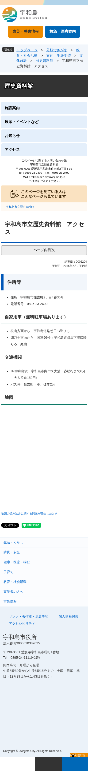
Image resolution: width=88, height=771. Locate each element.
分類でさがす (56, 50)
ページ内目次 (44, 250)
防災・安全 (12, 552)
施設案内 (12, 108)
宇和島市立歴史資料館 (20, 206)
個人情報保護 (68, 616)
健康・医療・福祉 (17, 562)
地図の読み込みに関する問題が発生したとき (29, 513)
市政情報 (10, 601)
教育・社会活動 (15, 582)
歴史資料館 (44, 61)
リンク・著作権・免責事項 (28, 616)
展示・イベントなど (21, 122)
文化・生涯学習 (58, 55)
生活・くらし (13, 542)
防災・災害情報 (25, 31)
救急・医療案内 (63, 31)
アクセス (12, 150)
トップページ (27, 50)
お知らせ (12, 136)
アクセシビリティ (22, 623)
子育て (8, 572)
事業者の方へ (13, 592)
